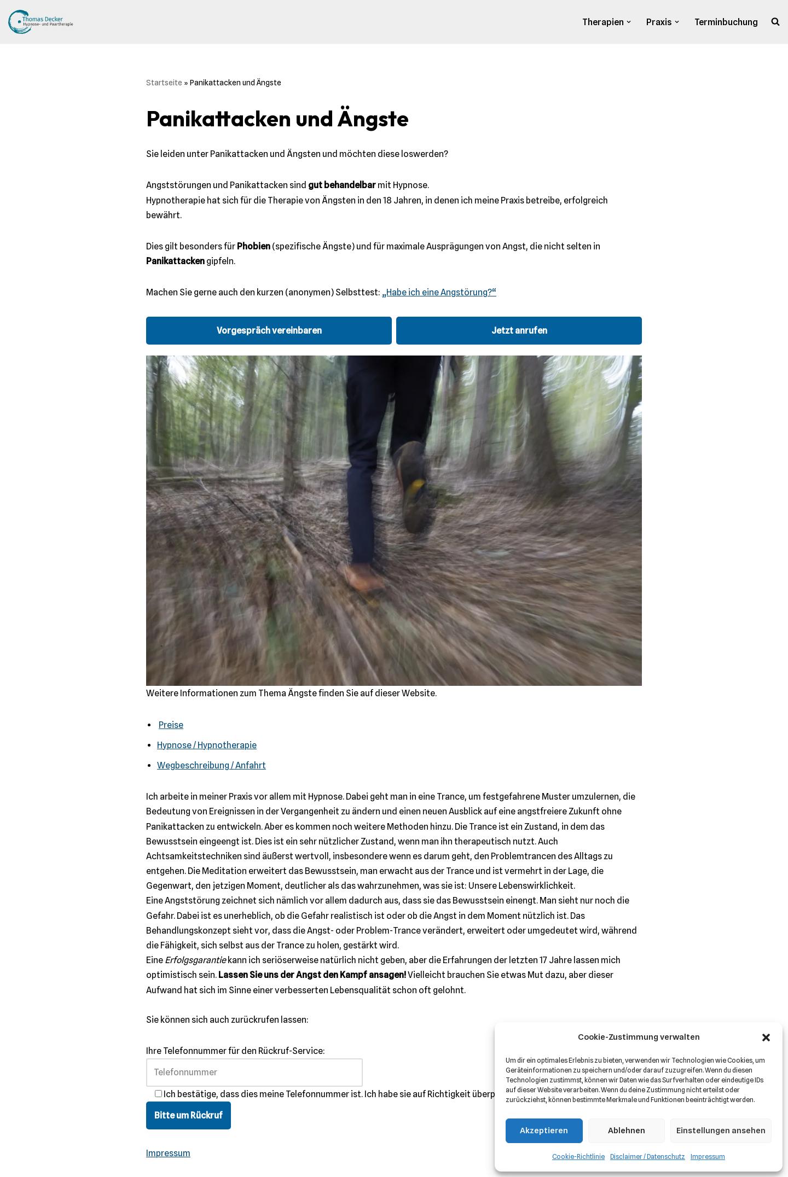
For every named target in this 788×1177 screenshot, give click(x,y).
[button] (766, 1037)
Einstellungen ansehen (721, 1130)
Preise (171, 725)
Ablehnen (626, 1130)
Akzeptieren (544, 1130)
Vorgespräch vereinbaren (269, 330)
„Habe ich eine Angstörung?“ (439, 292)
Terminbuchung (726, 22)
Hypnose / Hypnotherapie (207, 745)
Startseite (164, 82)
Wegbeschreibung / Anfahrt (211, 765)
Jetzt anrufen (519, 330)
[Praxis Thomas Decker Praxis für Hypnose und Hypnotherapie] (41, 22)
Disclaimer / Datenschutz (647, 1156)
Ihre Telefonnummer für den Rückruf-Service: (254, 1061)
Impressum (708, 1156)
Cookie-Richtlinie (578, 1156)
